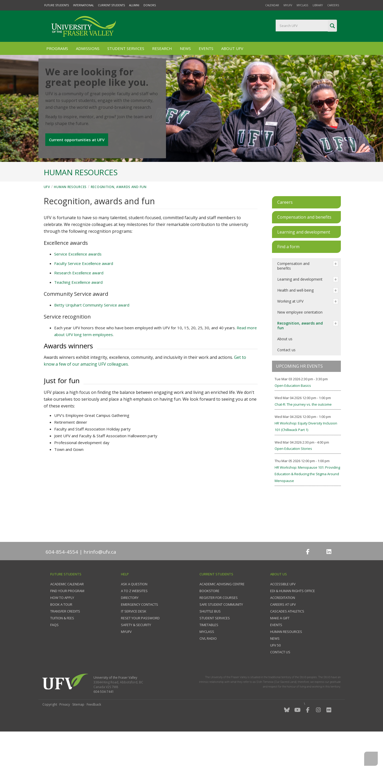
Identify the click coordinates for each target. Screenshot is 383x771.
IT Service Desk (133, 648)
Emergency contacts (139, 641)
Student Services (125, 48)
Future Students (56, 5)
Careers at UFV (283, 641)
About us (284, 375)
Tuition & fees (62, 655)
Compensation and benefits (293, 303)
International (83, 5)
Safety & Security (136, 661)
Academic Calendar (67, 621)
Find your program (67, 627)
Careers (333, 5)
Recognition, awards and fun (119, 224)
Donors (149, 5)
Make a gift (280, 655)
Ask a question (134, 621)
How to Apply (62, 634)
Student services (214, 655)
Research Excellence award (78, 309)
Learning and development (300, 316)
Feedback (94, 741)
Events (206, 48)
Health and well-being (295, 327)
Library (318, 5)
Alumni (134, 5)
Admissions (87, 48)
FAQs (54, 661)
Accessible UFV (283, 621)
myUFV (288, 5)
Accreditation (282, 634)
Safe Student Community (221, 641)
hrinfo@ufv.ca (100, 588)
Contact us (286, 386)
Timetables (208, 661)
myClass (302, 5)
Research (162, 48)
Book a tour (61, 641)
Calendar (272, 5)
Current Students (111, 5)
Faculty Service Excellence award (83, 300)
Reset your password (140, 655)
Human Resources (70, 224)
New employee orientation (300, 349)
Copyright (49, 741)
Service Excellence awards (78, 290)
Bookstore (209, 627)
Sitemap (78, 741)
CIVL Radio (208, 675)
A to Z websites (134, 627)
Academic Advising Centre (222, 621)
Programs (57, 48)
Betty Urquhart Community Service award (91, 341)
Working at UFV (290, 338)
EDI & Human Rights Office (292, 627)
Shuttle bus (210, 648)
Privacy (64, 741)
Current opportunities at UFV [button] (78, 163)
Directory (129, 634)
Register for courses (218, 634)
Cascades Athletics (287, 648)
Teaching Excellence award (78, 319)
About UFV (232, 48)
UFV (47, 224)
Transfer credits (65, 648)
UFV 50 (275, 682)
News (185, 48)
